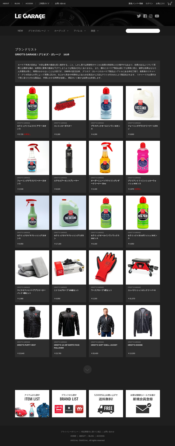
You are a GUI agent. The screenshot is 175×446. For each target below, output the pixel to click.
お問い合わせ (60, 3)
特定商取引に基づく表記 (91, 432)
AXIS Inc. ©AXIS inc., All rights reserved (87, 440)
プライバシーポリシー (69, 432)
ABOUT (6, 3)
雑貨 (93, 31)
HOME (73, 436)
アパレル (78, 31)
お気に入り (160, 3)
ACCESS (29, 3)
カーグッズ (59, 31)
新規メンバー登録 (136, 3)
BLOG (17, 3)
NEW (20, 31)
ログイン (149, 3)
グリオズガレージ (37, 31)
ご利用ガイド (44, 3)
